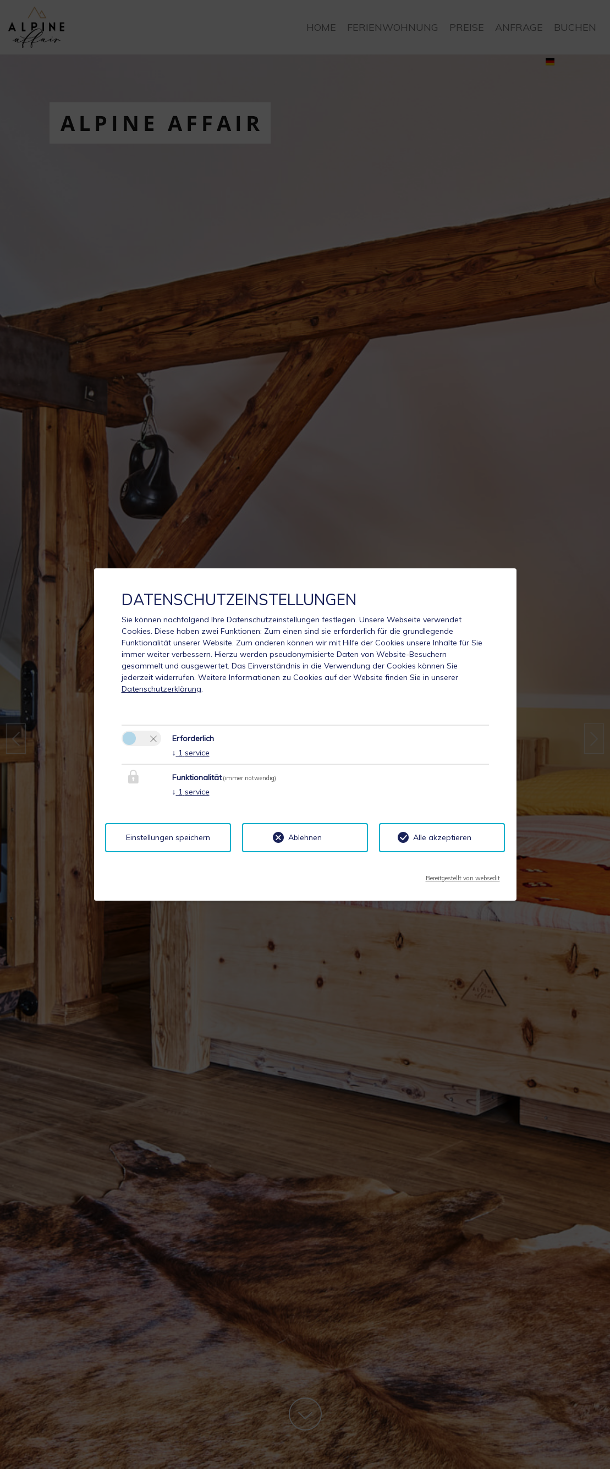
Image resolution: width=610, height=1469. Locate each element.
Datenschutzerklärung (161, 689)
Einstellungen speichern (168, 837)
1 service (191, 753)
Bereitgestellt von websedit (463, 874)
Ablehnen (305, 837)
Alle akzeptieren (442, 837)
